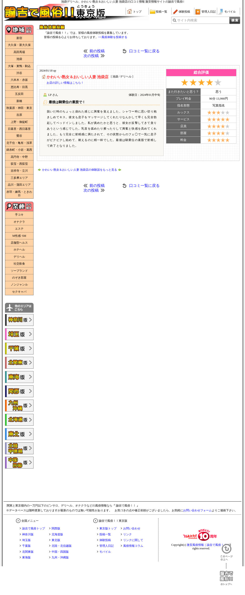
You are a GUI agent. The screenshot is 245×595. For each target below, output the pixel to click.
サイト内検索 (187, 20)
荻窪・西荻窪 (19, 163)
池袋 (19, 59)
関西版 (56, 528)
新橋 (19, 101)
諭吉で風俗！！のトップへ (226, 574)
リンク (127, 534)
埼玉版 (26, 540)
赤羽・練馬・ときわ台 (19, 193)
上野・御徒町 (19, 122)
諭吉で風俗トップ (33, 528)
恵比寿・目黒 (19, 87)
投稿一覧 (161, 11)
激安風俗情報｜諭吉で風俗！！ (207, 545)
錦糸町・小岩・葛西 (19, 149)
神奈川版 (28, 534)
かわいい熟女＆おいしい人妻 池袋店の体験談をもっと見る (79, 169)
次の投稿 (91, 56)
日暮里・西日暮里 (19, 129)
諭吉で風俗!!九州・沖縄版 (19, 405)
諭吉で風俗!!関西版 (19, 391)
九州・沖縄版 (60, 557)
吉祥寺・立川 (19, 170)
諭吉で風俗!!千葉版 (19, 348)
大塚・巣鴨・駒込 (19, 66)
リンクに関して (133, 540)
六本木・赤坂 (19, 80)
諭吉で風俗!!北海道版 (19, 420)
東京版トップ (108, 528)
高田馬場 (19, 52)
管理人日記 (208, 11)
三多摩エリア (19, 177)
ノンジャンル (19, 284)
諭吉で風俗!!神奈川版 (19, 320)
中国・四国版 (60, 551)
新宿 (19, 38)
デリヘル (19, 256)
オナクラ (19, 221)
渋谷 (19, 73)
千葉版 (26, 545)
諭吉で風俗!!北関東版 (19, 363)
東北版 (56, 540)
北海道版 (57, 534)
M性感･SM (19, 235)
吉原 (19, 114)
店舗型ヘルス (19, 242)
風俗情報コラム (133, 545)
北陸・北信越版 (62, 545)
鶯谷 (19, 135)
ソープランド (19, 270)
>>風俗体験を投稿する (112, 37)
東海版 (26, 557)
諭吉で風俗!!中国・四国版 (19, 463)
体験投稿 (184, 11)
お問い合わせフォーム (197, 510)
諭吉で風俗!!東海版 (19, 377)
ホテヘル (19, 249)
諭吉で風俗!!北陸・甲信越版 (19, 448)
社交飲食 (19, 263)
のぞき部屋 (19, 277)
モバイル (230, 11)
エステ (19, 228)
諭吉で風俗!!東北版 (19, 434)
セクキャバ (19, 291)
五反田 (19, 94)
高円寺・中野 (19, 157)
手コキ (19, 214)
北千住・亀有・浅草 (19, 143)
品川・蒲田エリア (19, 184)
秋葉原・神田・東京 (19, 108)
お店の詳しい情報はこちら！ (65, 82)
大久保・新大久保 (19, 45)
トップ (137, 11)
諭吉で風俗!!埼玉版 (19, 334)
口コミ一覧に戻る (144, 51)
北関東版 (28, 551)
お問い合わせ (131, 528)
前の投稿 (97, 51)
